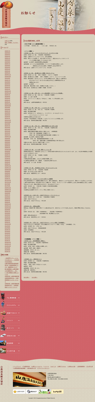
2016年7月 (7, 195)
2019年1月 (7, 164)
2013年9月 (7, 248)
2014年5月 (7, 233)
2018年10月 (8, 169)
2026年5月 (7, 54)
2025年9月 (7, 60)
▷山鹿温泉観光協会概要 (19, 368)
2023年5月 (7, 96)
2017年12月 (8, 180)
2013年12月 (8, 242)
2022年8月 (7, 109)
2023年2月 (7, 100)
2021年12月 (8, 120)
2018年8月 (7, 171)
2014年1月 (7, 240)
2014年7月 (7, 229)
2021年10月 (8, 122)
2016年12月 (8, 187)
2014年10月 (8, 224)
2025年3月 (7, 71)
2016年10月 (8, 191)
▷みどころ (53, 366)
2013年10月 (8, 246)
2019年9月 (7, 151)
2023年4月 (7, 98)
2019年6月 (7, 156)
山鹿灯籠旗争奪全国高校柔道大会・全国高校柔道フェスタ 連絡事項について (11, 265)
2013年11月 (8, 244)
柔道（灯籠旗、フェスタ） (11, 42)
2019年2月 (7, 162)
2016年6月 (7, 197)
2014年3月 (7, 237)
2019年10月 (8, 149)
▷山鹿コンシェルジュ (36, 366)
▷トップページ (17, 366)
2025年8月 (7, 62)
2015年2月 (7, 220)
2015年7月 (7, 211)
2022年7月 (7, 111)
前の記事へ (26, 277)
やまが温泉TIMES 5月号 (32, 40)
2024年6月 (7, 82)
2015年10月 (8, 207)
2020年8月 (7, 140)
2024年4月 (7, 85)
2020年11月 (8, 136)
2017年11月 (8, 182)
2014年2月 (7, 238)
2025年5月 (7, 67)
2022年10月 (8, 105)
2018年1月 (7, 178)
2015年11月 (8, 206)
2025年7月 (7, 63)
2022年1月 (7, 118)
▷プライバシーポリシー (43, 368)
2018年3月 (7, 175)
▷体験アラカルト (61, 366)
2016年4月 (7, 198)
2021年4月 (7, 129)
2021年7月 (7, 125)
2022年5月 (7, 113)
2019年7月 (7, 155)
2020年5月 (7, 144)
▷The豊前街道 (26, 366)
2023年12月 (8, 91)
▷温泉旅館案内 (81, 366)
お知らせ (7, 40)
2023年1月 (7, 102)
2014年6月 (7, 231)
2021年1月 (7, 134)
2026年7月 (7, 51)
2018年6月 (7, 173)
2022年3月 (7, 114)
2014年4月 (7, 235)
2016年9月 (7, 193)
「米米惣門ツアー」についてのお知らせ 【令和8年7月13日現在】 (12, 259)
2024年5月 (7, 83)
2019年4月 (7, 158)
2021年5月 (7, 127)
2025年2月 (7, 73)
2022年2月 (7, 116)
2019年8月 (7, 153)
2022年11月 (8, 104)
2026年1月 (7, 58)
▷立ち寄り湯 (89, 366)
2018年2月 (7, 176)
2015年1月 (7, 222)
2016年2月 (7, 202)
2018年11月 (8, 167)
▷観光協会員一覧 (31, 368)
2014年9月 (7, 226)
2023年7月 (7, 94)
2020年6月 (7, 142)
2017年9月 (7, 184)
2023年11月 (8, 93)
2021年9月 (7, 124)
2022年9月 (7, 107)
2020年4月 (7, 145)
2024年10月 (8, 76)
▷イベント (46, 366)
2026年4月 (7, 56)
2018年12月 (8, 165)
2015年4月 (7, 217)
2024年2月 (7, 87)
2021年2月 (7, 133)
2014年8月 (7, 228)
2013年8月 (7, 249)
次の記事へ (34, 277)
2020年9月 (7, 138)
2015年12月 (8, 204)
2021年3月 (7, 131)
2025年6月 (7, 65)
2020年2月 (7, 147)
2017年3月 (7, 186)
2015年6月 (7, 213)
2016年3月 (7, 200)
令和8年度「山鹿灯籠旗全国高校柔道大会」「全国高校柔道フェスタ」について (12, 285)
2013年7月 (7, 251)
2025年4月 (7, 69)
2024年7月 (7, 80)
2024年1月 (7, 89)
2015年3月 (7, 218)
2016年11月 (8, 189)
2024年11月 (8, 74)
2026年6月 (7, 52)
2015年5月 (7, 215)
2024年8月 (7, 78)
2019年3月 (7, 160)
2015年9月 (7, 209)
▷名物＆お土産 (71, 366)
